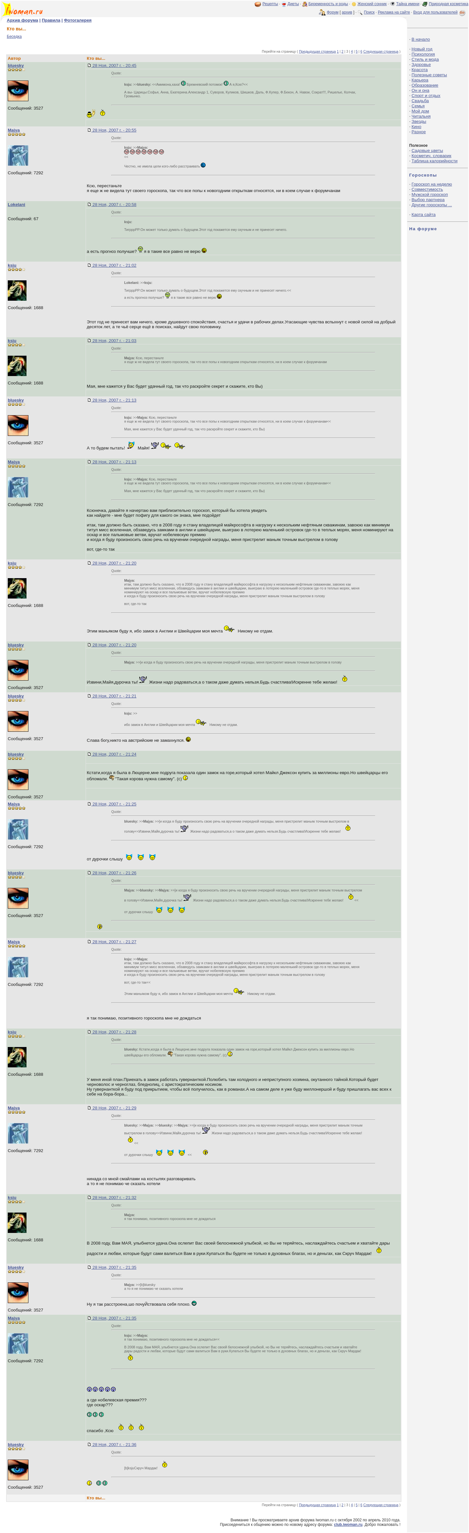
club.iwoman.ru (348, 1524)
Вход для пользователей (440, 12)
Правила (51, 20)
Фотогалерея (78, 20)
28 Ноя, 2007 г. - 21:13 (113, 400)
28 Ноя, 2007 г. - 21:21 (113, 696)
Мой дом (420, 111)
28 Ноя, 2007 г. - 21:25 (113, 804)
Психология (423, 54)
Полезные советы (429, 74)
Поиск (369, 12)
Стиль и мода (425, 59)
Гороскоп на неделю (431, 184)
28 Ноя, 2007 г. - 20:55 (113, 130)
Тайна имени (408, 4)
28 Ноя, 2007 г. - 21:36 (113, 1444)
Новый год (421, 49)
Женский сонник (372, 4)
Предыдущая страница (317, 51)
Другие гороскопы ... (431, 204)
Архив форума (22, 20)
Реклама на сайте (394, 12)
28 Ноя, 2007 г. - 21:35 (113, 1267)
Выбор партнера (427, 199)
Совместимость (427, 189)
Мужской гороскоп (429, 194)
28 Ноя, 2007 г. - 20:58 (113, 204)
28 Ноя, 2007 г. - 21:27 (113, 941)
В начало (420, 39)
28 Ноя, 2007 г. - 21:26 (113, 872)
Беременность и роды (328, 4)
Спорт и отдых (425, 95)
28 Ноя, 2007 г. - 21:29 (113, 1108)
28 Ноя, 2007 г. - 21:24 (113, 754)
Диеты (293, 4)
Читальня (421, 116)
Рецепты (270, 4)
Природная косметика (448, 4)
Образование (424, 85)
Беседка (14, 36)
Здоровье (421, 64)
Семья (417, 105)
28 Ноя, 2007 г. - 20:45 (113, 65)
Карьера (419, 80)
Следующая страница (381, 51)
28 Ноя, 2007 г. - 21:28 (113, 1032)
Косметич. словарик (431, 155)
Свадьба (420, 100)
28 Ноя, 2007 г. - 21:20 (113, 563)
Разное (418, 131)
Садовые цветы (427, 150)
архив (347, 12)
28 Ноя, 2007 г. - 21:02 (113, 265)
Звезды (418, 121)
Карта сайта (423, 214)
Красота (419, 69)
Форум (332, 12)
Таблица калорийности (434, 160)
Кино (416, 126)
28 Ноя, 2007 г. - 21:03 (113, 340)
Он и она (420, 90)
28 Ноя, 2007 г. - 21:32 (113, 1197)
